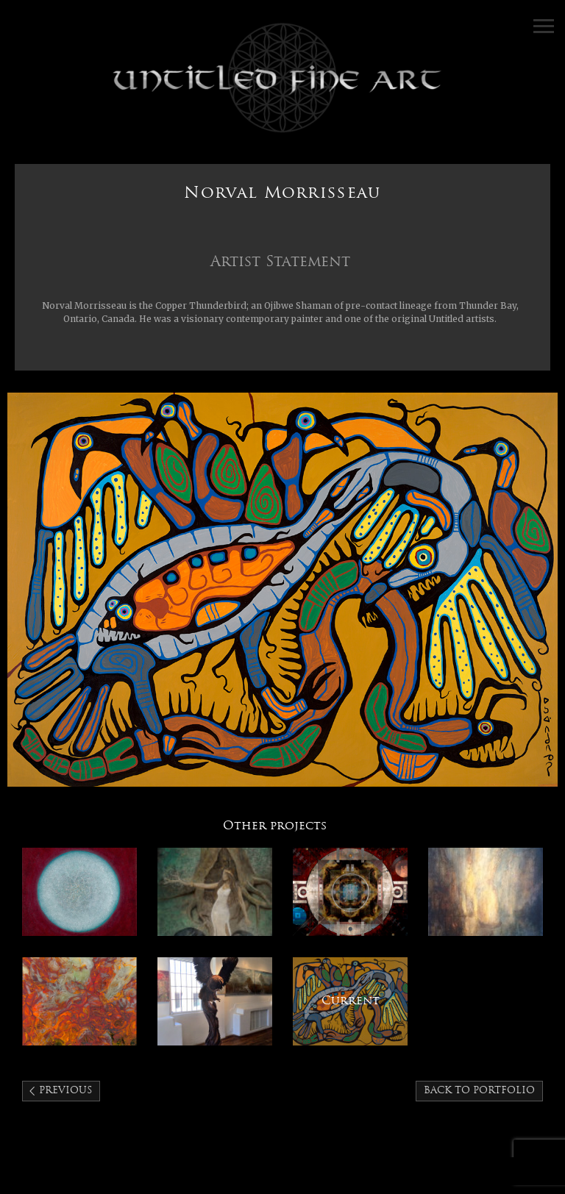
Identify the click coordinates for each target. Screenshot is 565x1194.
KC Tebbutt (79, 892)
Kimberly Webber (214, 892)
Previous (65, 1090)
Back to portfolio (479, 1090)
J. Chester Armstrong (214, 1001)
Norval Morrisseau (350, 1001)
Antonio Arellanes (350, 892)
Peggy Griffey (79, 1001)
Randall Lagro (485, 892)
